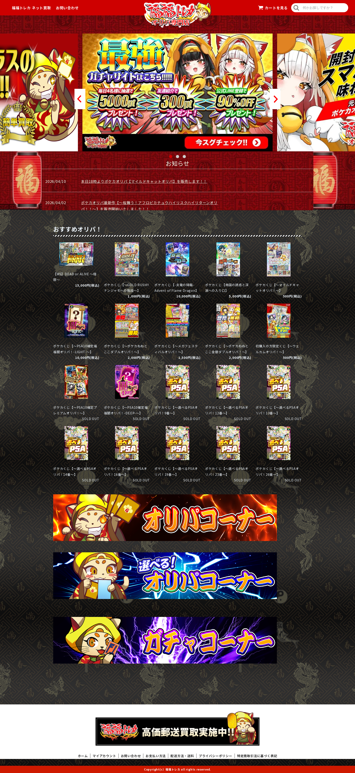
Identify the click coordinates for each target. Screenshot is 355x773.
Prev (79, 99)
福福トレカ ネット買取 (31, 7)
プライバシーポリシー (215, 756)
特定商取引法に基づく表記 (257, 756)
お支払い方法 (156, 756)
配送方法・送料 (182, 756)
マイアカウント (104, 756)
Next (275, 99)
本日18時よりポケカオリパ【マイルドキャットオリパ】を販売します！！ (144, 181)
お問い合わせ (67, 7)
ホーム (83, 756)
